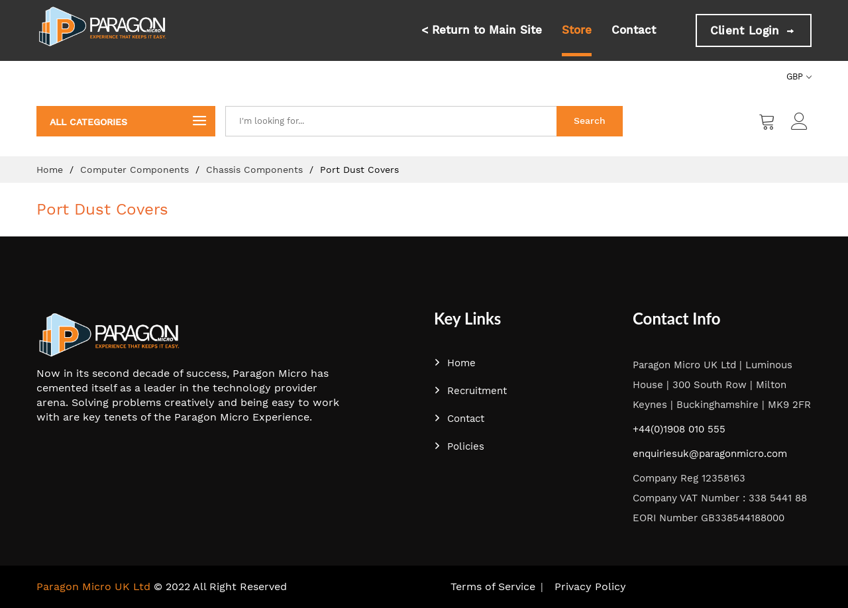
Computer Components (136, 169)
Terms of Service (492, 586)
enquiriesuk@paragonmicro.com (710, 454)
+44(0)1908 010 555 (679, 429)
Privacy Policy (590, 586)
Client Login (753, 30)
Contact (633, 29)
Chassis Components (256, 169)
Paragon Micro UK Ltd (93, 586)
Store (577, 29)
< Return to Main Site (481, 29)
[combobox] (390, 121)
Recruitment (470, 391)
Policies (459, 446)
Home (51, 169)
